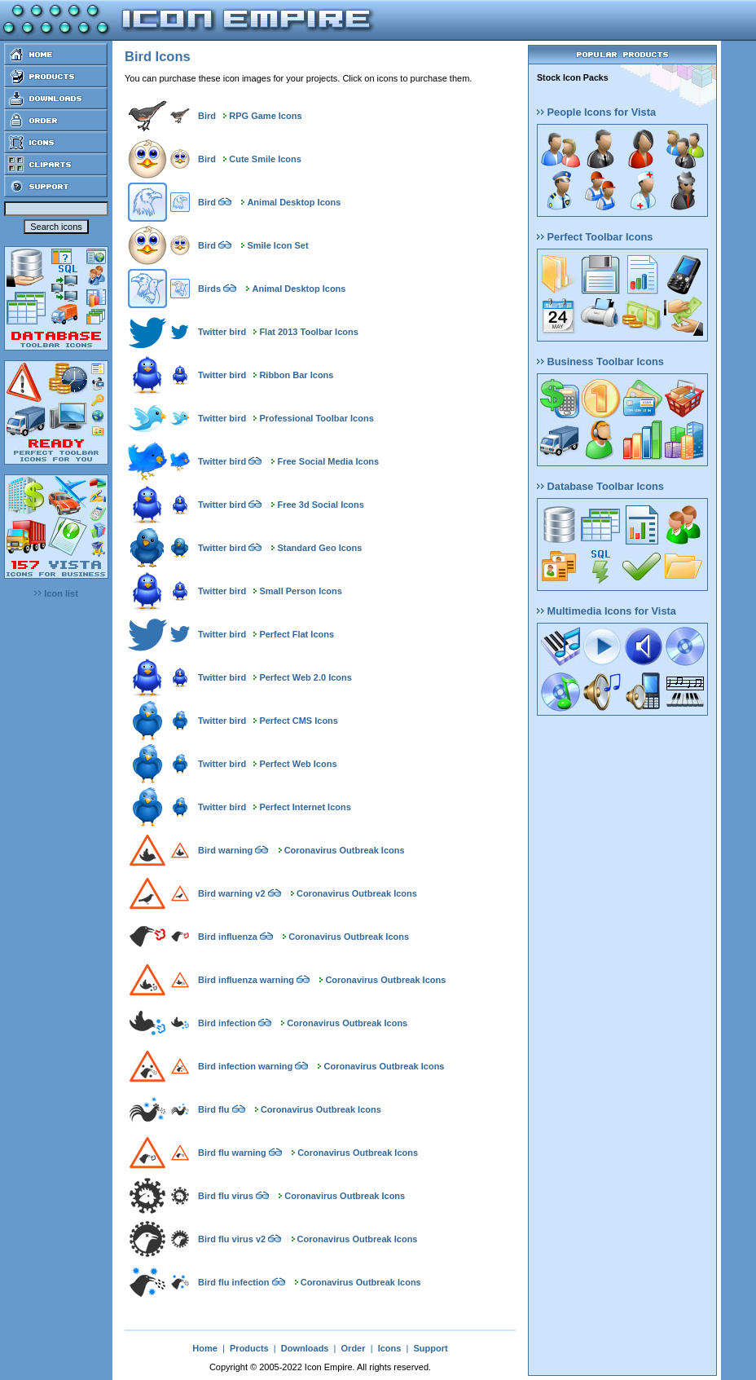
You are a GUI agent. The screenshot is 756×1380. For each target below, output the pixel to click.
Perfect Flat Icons (296, 634)
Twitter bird (222, 332)
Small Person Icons (300, 591)
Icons (390, 1348)
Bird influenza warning (246, 980)
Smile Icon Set (277, 245)
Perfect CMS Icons (298, 720)
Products (249, 1348)
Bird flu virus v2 (232, 1239)
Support (430, 1348)
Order (353, 1348)
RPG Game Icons (265, 116)
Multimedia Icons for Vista (606, 611)
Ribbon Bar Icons (296, 375)
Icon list (56, 593)
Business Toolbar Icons (600, 361)
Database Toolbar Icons (600, 486)
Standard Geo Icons (320, 548)
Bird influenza (227, 936)
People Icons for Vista (596, 112)
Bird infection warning (245, 1066)
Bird (207, 116)
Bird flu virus (225, 1196)
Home (205, 1348)
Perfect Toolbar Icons (595, 237)
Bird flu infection (233, 1282)
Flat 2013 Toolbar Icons (308, 332)
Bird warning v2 (232, 893)
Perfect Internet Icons (304, 807)
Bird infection (227, 1023)
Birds (209, 288)
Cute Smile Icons (265, 159)
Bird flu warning (232, 1152)
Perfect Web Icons (297, 764)
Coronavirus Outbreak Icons (344, 850)
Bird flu (214, 1109)
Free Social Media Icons (329, 461)
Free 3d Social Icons (321, 504)
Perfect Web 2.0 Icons (305, 677)
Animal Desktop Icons (294, 202)
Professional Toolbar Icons (316, 418)
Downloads (305, 1348)
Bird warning (225, 850)
